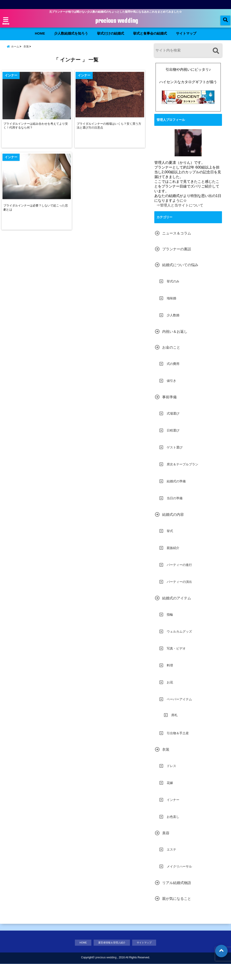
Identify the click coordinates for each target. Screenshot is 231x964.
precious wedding (116, 21)
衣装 (165, 749)
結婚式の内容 (173, 514)
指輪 (170, 614)
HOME (40, 33)
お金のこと (171, 347)
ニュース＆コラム (176, 233)
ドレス (171, 765)
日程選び (173, 430)
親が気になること (176, 898)
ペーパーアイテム (179, 699)
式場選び (173, 413)
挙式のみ (173, 281)
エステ (171, 849)
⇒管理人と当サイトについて (179, 205)
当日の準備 (174, 498)
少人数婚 (173, 315)
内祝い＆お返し (174, 331)
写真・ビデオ (176, 648)
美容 (165, 833)
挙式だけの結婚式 (110, 33)
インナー (173, 799)
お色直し (173, 816)
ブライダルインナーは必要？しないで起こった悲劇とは (36, 214)
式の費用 (173, 363)
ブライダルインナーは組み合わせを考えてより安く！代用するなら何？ (36, 130)
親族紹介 (173, 547)
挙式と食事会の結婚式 (150, 33)
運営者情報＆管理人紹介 (111, 942)
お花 (170, 682)
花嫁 (170, 782)
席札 (174, 714)
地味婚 (171, 298)
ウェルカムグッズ (179, 631)
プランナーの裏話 (176, 249)
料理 (170, 665)
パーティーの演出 (179, 581)
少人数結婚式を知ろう (71, 33)
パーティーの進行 (179, 564)
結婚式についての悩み (180, 264)
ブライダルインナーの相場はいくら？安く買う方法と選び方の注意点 (110, 130)
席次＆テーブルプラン (182, 464)
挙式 (170, 530)
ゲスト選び (174, 447)
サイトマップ (186, 33)
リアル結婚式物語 (176, 882)
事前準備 (169, 397)
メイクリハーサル (179, 866)
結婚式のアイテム (176, 598)
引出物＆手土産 (178, 732)
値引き (171, 380)
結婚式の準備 (176, 481)
